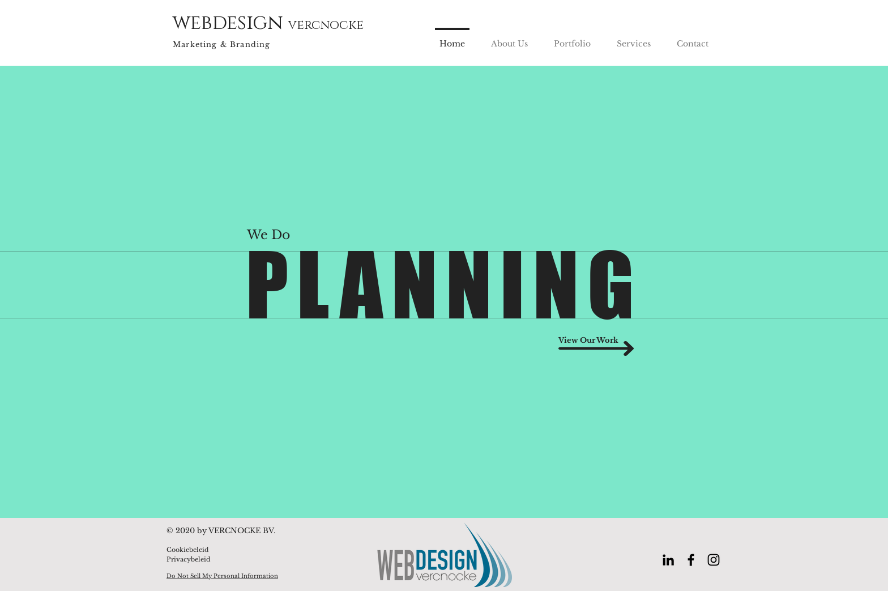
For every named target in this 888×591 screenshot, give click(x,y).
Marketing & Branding (221, 44)
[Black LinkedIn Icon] (668, 560)
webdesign (230, 23)
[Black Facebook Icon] (691, 560)
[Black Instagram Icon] (714, 560)
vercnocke (326, 25)
